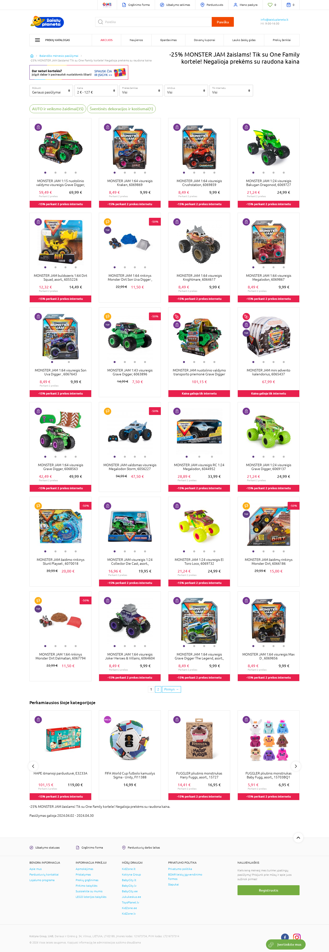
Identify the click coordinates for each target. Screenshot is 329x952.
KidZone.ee (129, 908)
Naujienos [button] (136, 40)
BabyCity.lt (129, 880)
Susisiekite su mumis (89, 891)
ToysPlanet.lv (130, 902)
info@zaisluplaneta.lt (274, 19)
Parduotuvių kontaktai (44, 874)
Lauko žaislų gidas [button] (244, 40)
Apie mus (35, 869)
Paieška (223, 22)
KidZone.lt (129, 869)
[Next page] (171, 689)
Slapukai (173, 884)
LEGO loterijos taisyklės (91, 897)
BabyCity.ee (130, 891)
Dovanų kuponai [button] (204, 40)
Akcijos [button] (106, 40)
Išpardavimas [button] (168, 40)
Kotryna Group (131, 874)
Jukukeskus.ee (131, 897)
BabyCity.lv (129, 885)
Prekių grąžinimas (87, 880)
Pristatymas (83, 874)
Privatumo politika (180, 869)
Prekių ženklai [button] (282, 40)
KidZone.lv (129, 913)
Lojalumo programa (42, 880)
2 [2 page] (158, 689)
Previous (33, 766)
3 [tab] (65, 173)
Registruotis (268, 890)
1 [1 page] (151, 689)
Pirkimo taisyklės (86, 885)
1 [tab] (45, 173)
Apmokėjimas (84, 869)
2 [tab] (55, 173)
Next (296, 766)
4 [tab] (76, 173)
